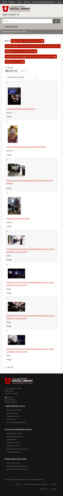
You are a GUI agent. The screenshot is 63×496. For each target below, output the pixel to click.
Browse (12, 2)
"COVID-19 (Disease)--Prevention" (27, 41)
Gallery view (12, 71)
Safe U (54, 484)
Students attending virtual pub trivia (20, 109)
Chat (27, 2)
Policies (53, 489)
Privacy (17, 484)
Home (4, 2)
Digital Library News (13, 446)
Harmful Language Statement (43, 2)
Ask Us (19, 2)
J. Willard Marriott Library (13, 388)
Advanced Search (11, 26)
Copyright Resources (13, 416)
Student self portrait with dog (18, 218)
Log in (59, 2)
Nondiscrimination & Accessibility (36, 484)
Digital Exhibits (11, 439)
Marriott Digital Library (14, 433)
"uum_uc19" (15, 62)
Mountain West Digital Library (16, 466)
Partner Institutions (13, 463)
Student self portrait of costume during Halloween (26, 147)
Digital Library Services (14, 410)
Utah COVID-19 (10, 14)
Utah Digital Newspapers (14, 436)
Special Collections (12, 413)
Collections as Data (12, 443)
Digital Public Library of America (17, 469)
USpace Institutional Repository (17, 449)
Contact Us (9, 397)
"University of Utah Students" (21, 51)
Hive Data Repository (13, 452)
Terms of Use (10, 419)
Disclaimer (43, 489)
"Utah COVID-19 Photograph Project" (31, 56)
